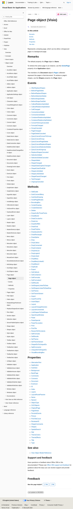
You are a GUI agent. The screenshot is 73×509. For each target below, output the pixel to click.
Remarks (32, 34)
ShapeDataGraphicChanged (40, 166)
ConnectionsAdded (37, 112)
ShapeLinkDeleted (37, 174)
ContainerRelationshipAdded (41, 117)
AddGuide (34, 192)
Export (33, 269)
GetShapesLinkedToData (39, 285)
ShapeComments (37, 424)
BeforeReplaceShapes (38, 93)
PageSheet (35, 410)
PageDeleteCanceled (38, 133)
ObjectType (35, 402)
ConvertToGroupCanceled (40, 123)
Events (31, 37)
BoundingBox (35, 202)
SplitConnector (36, 347)
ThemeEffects (36, 437)
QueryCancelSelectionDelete (41, 147)
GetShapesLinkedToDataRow (41, 288)
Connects (34, 378)
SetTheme (34, 339)
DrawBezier (35, 216)
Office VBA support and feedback (58, 465)
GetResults (35, 283)
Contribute (34, 505)
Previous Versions (17, 505)
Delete (33, 210)
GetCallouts (35, 272)
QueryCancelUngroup (38, 149)
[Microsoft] (3, 2)
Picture (33, 416)
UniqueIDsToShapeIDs (39, 350)
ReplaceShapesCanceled (39, 152)
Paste (33, 317)
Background (35, 370)
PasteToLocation (36, 323)
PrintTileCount (36, 419)
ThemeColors (35, 435)
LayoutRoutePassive (38, 394)
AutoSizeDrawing (37, 197)
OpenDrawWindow (37, 315)
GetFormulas (35, 277)
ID (32, 386)
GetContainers (36, 275)
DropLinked (35, 256)
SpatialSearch (36, 429)
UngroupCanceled (37, 182)
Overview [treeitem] (8, 52)
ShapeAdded (35, 160)
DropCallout (35, 242)
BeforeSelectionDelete (38, 96)
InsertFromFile (36, 299)
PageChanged (36, 131)
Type (33, 443)
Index (33, 389)
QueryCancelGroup (37, 139)
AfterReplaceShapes (38, 88)
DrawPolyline (35, 229)
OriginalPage (35, 408)
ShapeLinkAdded (37, 171)
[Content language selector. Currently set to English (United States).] (11, 500)
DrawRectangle (36, 234)
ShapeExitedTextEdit (38, 168)
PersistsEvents (36, 413)
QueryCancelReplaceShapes (41, 144)
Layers (33, 392)
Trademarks (15, 508)
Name (33, 397)
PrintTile (34, 328)
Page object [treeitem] (12, 278)
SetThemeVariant (37, 342)
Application (35, 365)
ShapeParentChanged (38, 176)
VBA (36, 14)
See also (31, 44)
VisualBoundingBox (37, 352)
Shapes (33, 427)
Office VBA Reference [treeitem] (10, 21)
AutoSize (34, 368)
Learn (29, 14)
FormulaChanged (37, 125)
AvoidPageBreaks (37, 200)
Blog (26, 505)
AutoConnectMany (37, 194)
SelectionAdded (36, 155)
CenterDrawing (36, 205)
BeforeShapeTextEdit (38, 101)
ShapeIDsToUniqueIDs (39, 344)
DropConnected (36, 245)
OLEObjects (35, 405)
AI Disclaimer (5, 505)
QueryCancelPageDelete (39, 141)
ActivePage (66, 66)
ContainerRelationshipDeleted (41, 120)
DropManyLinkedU (37, 261)
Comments (35, 376)
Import (33, 296)
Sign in (69, 2)
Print (32, 326)
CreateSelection (36, 208)
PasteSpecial (35, 320)
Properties (32, 42)
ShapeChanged (36, 163)
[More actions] (69, 14)
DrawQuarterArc (36, 232)
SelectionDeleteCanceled (39, 157)
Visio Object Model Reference (41, 453)
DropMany (34, 259)
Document (34, 381)
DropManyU (35, 264)
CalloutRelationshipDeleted (40, 107)
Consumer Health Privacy (54, 505)
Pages (56, 72)
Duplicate (34, 267)
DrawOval (34, 226)
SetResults (35, 336)
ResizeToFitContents (38, 331)
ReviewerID (35, 421)
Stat (32, 432)
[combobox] (13, 16)
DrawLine (34, 221)
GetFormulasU (36, 280)
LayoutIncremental (37, 309)
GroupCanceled (36, 128)
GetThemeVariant (37, 293)
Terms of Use (5, 508)
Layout (33, 304)
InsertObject (35, 301)
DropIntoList (35, 250)
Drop (33, 240)
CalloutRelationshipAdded (40, 104)
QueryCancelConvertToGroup (41, 136)
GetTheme (34, 291)
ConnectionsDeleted (38, 115)
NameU (33, 400)
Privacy (41, 505)
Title (32, 440)
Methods (31, 39)
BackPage (34, 373)
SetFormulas (35, 334)
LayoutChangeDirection (39, 307)
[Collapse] (23, 13)
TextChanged (35, 179)
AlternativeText (36, 362)
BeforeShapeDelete (38, 99)
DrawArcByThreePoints (39, 213)
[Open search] (64, 2)
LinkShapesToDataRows (39, 312)
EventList (34, 384)
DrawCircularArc (36, 218)
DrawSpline (35, 237)
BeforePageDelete (37, 90)
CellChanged (35, 109)
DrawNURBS (35, 224)
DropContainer (36, 248)
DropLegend (35, 253)
